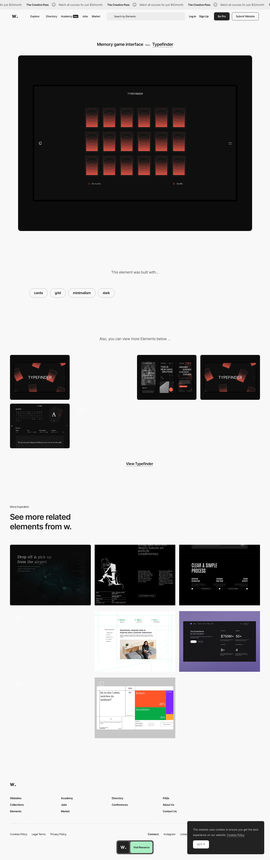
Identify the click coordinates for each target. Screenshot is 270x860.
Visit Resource (141, 847)
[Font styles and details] (40, 426)
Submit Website (245, 16)
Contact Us (170, 811)
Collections (17, 804)
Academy (69, 16)
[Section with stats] (219, 641)
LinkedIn (185, 834)
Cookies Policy (18, 834)
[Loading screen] (40, 377)
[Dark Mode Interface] (50, 641)
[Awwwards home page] (123, 847)
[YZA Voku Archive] (50, 708)
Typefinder (162, 44)
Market (96, 16)
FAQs (166, 798)
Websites (15, 798)
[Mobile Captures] (167, 377)
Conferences (120, 804)
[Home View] (230, 377)
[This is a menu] (103, 377)
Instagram (170, 834)
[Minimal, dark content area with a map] (50, 575)
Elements (15, 811)
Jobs (85, 16)
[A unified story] (135, 641)
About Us (168, 804)
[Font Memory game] (103, 426)
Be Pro (222, 16)
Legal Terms (39, 834)
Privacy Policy (58, 834)
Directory (51, 16)
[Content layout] (135, 575)
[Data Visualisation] (135, 708)
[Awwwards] (15, 16)
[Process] (219, 575)
